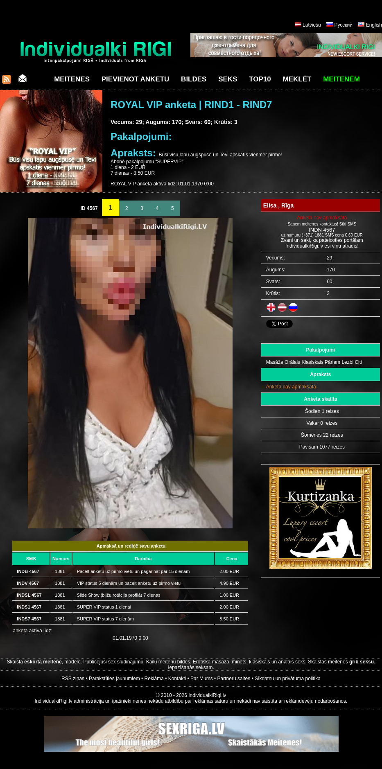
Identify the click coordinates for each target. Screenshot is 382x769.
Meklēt (297, 79)
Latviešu (312, 25)
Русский (343, 25)
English (374, 25)
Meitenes (72, 79)
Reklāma (154, 678)
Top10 (260, 79)
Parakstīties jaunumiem (114, 678)
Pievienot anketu (136, 79)
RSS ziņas (72, 678)
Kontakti (177, 678)
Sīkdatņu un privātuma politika (288, 678)
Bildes (193, 79)
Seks (227, 79)
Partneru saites (234, 678)
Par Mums (201, 678)
